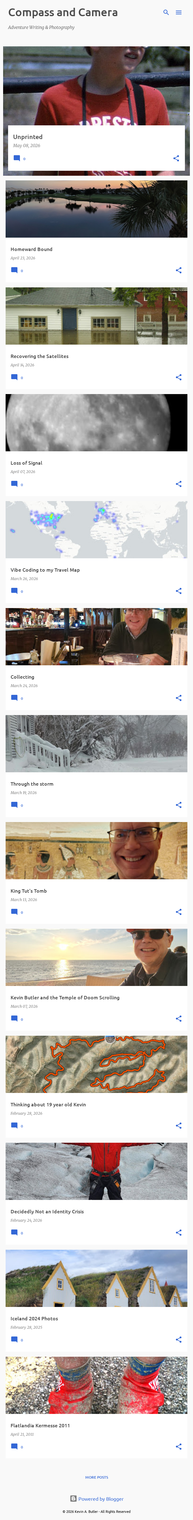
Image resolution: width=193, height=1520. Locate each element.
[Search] (166, 12)
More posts (96, 1477)
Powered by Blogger (97, 1498)
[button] (176, 159)
